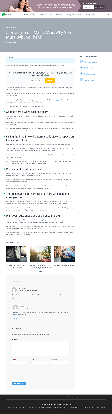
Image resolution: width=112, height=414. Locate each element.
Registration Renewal (88, 62)
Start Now (49, 80)
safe (25, 210)
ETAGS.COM (14, 407)
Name (14, 360)
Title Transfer (86, 68)
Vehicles (59, 15)
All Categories (90, 15)
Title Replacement (87, 74)
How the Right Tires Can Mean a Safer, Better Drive (16, 266)
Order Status (42, 397)
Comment (15, 339)
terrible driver (56, 116)
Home (34, 397)
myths (57, 100)
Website (55, 359)
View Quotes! (99, 7)
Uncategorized (11, 27)
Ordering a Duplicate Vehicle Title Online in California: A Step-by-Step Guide (40, 267)
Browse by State (29, 15)
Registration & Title (45, 15)
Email (34, 360)
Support (77, 397)
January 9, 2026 (11, 42)
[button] (39, 271)
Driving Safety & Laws (73, 15)
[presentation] (17, 372)
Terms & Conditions (66, 397)
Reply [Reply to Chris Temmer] (14, 298)
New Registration (87, 80)
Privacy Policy (53, 397)
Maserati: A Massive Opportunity (64, 266)
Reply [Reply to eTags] (15, 318)
